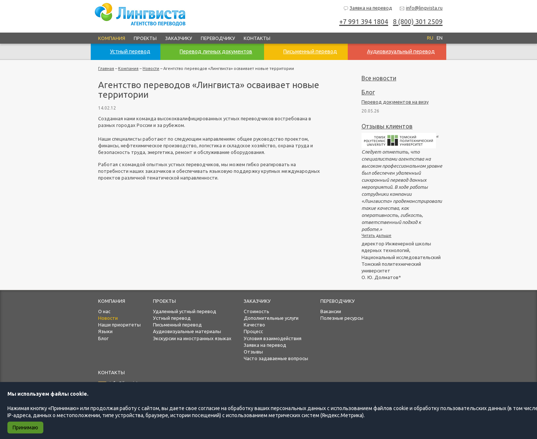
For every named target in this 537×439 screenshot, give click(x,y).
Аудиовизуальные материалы (187, 331)
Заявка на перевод (367, 8)
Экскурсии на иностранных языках (192, 338)
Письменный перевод (177, 324)
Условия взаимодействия (272, 338)
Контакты (257, 38)
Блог (368, 92)
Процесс (253, 331)
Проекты (145, 38)
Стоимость (256, 311)
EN (440, 37)
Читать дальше (376, 235)
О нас (104, 311)
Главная (106, 68)
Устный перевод (172, 318)
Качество (254, 324)
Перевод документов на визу (394, 101)
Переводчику (218, 38)
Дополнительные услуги (271, 318)
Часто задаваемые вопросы (276, 358)
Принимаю (25, 427)
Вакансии (330, 311)
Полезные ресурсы (341, 318)
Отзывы (253, 351)
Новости (151, 68)
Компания (111, 38)
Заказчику (178, 38)
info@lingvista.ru (421, 8)
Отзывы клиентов (387, 126)
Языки (105, 331)
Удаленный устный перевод (184, 311)
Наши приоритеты (119, 324)
